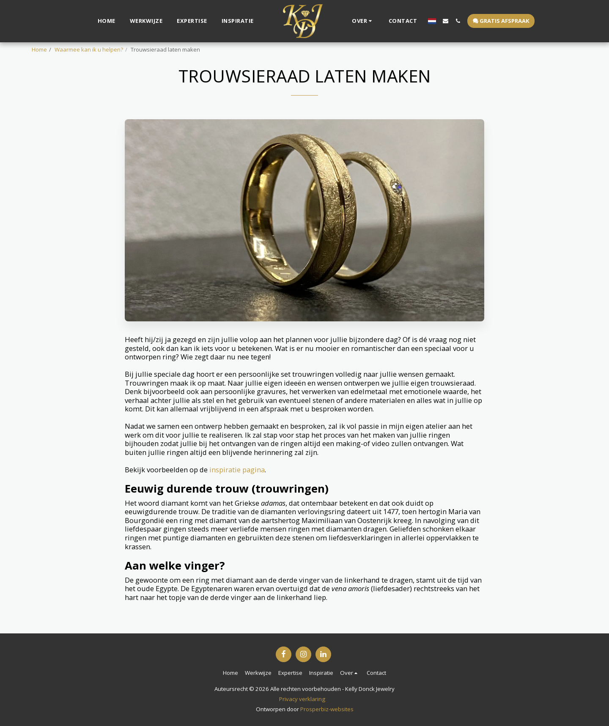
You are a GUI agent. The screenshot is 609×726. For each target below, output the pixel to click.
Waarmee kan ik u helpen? (89, 49)
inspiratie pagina (237, 469)
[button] (359, 21)
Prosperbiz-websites (327, 709)
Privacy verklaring (302, 699)
